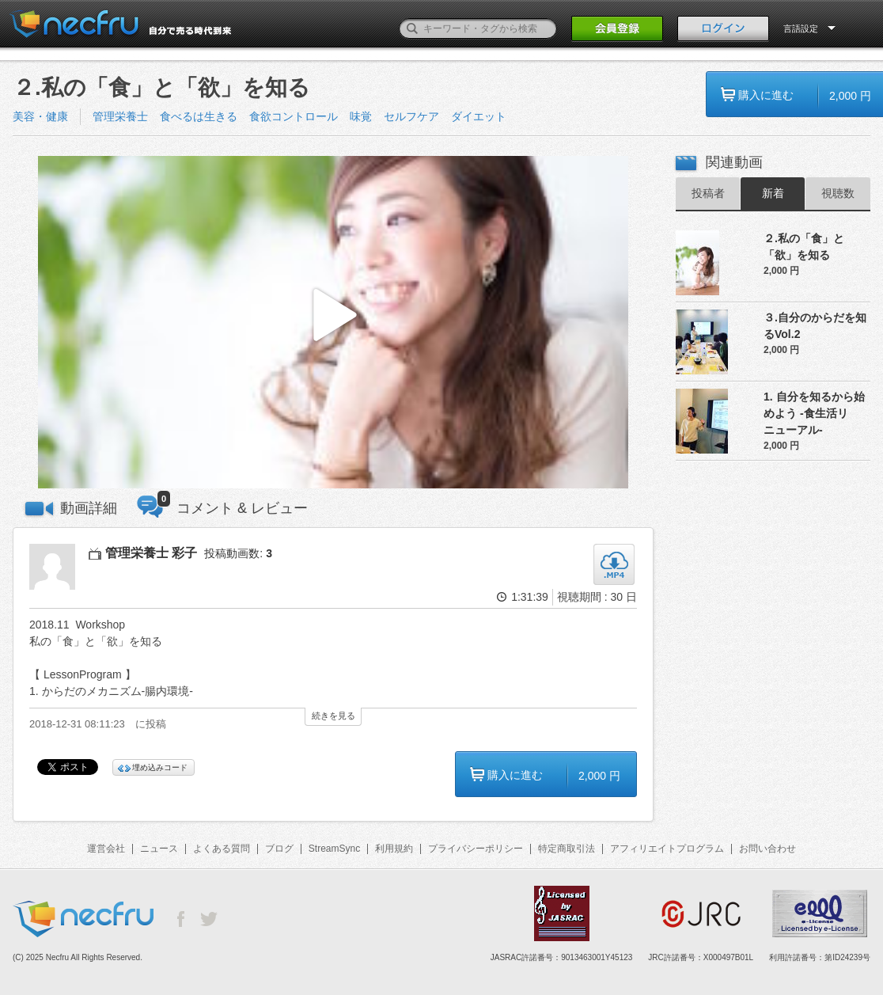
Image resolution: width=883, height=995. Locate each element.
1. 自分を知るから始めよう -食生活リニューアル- (814, 413)
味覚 (361, 116)
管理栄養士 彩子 (151, 553)
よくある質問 (221, 848)
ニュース (159, 848)
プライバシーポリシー (475, 848)
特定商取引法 (566, 848)
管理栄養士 (120, 116)
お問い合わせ (767, 848)
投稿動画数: (238, 553)
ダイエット (478, 116)
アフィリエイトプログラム (667, 848)
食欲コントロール (293, 116)
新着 (773, 193)
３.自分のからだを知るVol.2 (815, 325)
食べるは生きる (198, 116)
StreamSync (334, 848)
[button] (333, 322)
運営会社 (106, 848)
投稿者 (708, 193)
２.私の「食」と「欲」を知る (804, 246)
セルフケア (411, 116)
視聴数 (838, 193)
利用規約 (394, 848)
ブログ (279, 848)
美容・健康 (40, 116)
